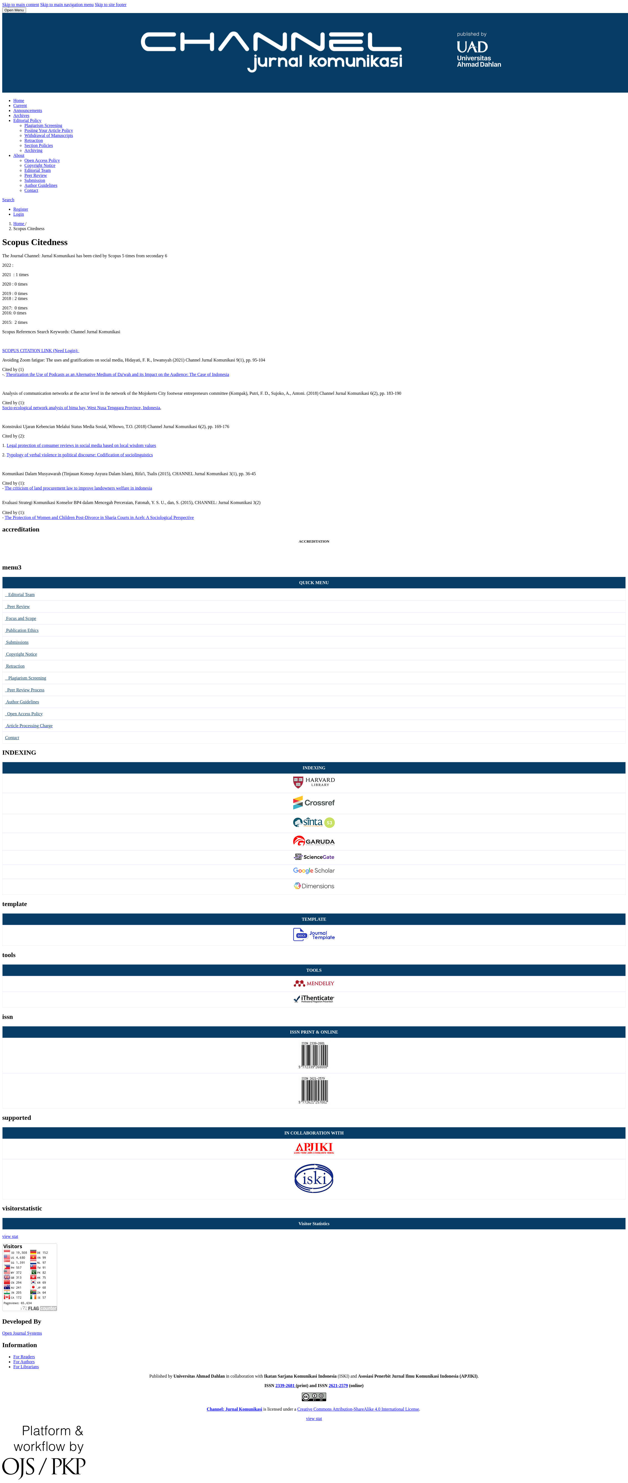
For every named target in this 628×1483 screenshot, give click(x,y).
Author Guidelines (40, 185)
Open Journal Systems (22, 1333)
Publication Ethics (22, 630)
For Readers (24, 1356)
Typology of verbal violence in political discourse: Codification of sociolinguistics (80, 454)
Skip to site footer (110, 4)
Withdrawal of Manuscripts (48, 135)
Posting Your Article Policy (48, 130)
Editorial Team (37, 170)
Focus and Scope (20, 618)
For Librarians (26, 1366)
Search (8, 199)
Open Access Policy (42, 160)
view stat (10, 1236)
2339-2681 (285, 1385)
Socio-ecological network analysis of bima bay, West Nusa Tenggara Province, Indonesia (81, 407)
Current (20, 105)
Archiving (33, 150)
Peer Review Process (24, 690)
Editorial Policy (27, 120)
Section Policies (38, 145)
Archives (21, 115)
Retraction (33, 140)
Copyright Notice (39, 165)
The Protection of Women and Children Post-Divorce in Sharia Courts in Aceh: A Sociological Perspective (99, 517)
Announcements (27, 110)
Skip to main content (20, 4)
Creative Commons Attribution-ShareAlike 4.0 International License (358, 1409)
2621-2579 (338, 1385)
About (18, 155)
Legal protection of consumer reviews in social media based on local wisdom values (81, 445)
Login (18, 214)
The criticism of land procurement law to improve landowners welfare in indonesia (78, 488)
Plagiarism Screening (43, 125)
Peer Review (35, 175)
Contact (31, 190)
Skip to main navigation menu (67, 4)
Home (18, 100)
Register (20, 209)
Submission (34, 180)
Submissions (17, 642)
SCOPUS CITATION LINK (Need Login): (40, 350)
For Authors (24, 1361)
